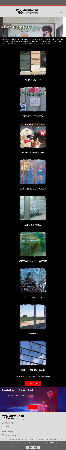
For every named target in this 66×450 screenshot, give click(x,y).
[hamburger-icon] (61, 11)
